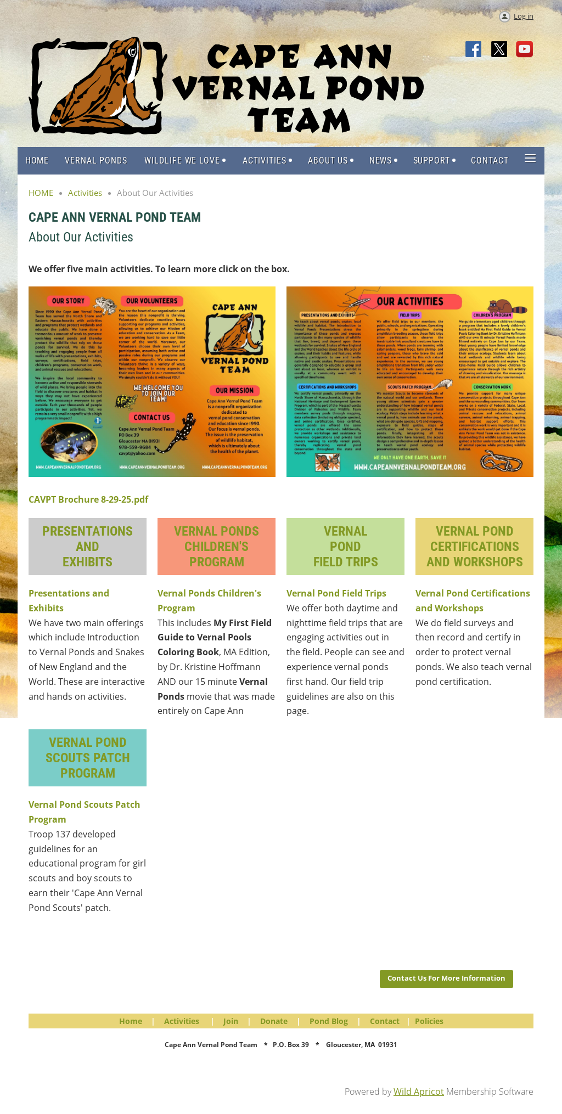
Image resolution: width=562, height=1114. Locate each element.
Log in (523, 16)
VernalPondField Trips (345, 547)
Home (130, 1021)
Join (230, 1021)
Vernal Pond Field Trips (336, 593)
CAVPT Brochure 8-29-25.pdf (88, 499)
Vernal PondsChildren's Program (216, 547)
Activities (85, 192)
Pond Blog (329, 1021)
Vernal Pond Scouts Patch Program (88, 758)
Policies (429, 1021)
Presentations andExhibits (87, 547)
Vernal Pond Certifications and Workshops (474, 547)
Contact (385, 1021)
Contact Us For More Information (446, 978)
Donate (274, 1021)
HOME (41, 192)
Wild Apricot (419, 1091)
